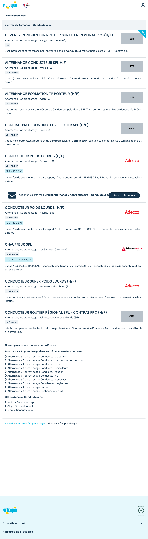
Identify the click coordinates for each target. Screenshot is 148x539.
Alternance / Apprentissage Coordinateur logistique (37, 383)
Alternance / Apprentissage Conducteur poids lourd (37, 368)
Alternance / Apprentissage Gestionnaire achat (35, 391)
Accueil (9, 423)
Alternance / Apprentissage (30, 423)
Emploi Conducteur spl (20, 410)
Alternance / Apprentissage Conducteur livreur (34, 364)
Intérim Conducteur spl (20, 402)
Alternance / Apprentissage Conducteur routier (35, 372)
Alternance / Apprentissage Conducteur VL (32, 375)
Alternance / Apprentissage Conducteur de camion (37, 356)
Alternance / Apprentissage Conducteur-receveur (36, 379)
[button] (143, 5)
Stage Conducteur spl (20, 406)
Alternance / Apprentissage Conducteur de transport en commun (45, 360)
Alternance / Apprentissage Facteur (28, 387)
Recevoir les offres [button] (124, 195)
